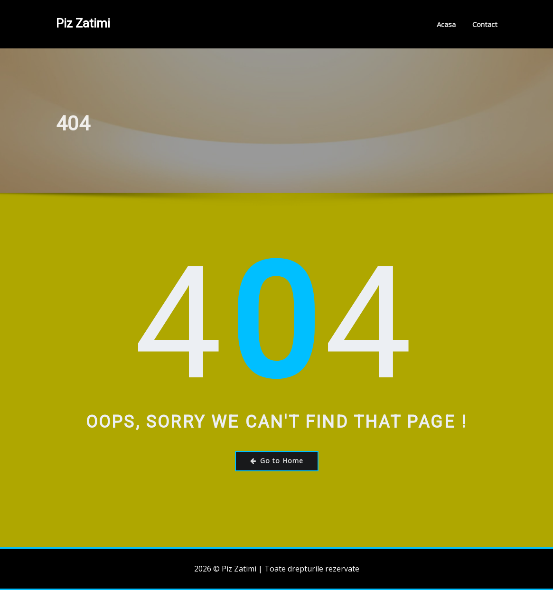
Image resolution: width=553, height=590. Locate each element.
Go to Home (276, 460)
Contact (484, 24)
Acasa (446, 24)
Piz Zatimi (83, 23)
